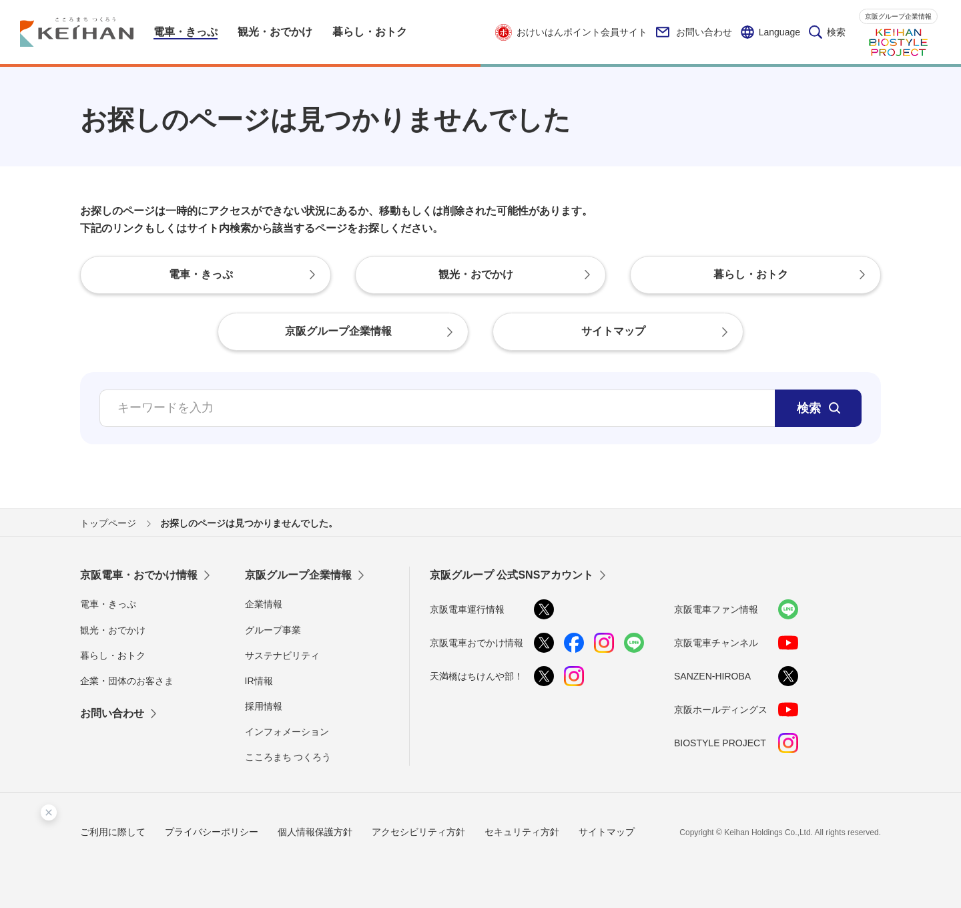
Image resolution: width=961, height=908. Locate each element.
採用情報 (263, 706)
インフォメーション (287, 731)
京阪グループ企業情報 (898, 16)
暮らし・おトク (112, 655)
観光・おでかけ (112, 630)
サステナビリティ (282, 655)
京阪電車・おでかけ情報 (139, 575)
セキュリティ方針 (522, 831)
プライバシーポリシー (211, 831)
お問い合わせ (694, 32)
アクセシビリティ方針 (418, 831)
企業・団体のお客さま (127, 680)
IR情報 (259, 680)
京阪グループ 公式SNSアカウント (511, 575)
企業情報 (263, 604)
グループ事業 (273, 630)
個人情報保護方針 (315, 831)
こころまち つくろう (288, 757)
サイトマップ (607, 831)
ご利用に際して (112, 831)
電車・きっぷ (108, 604)
